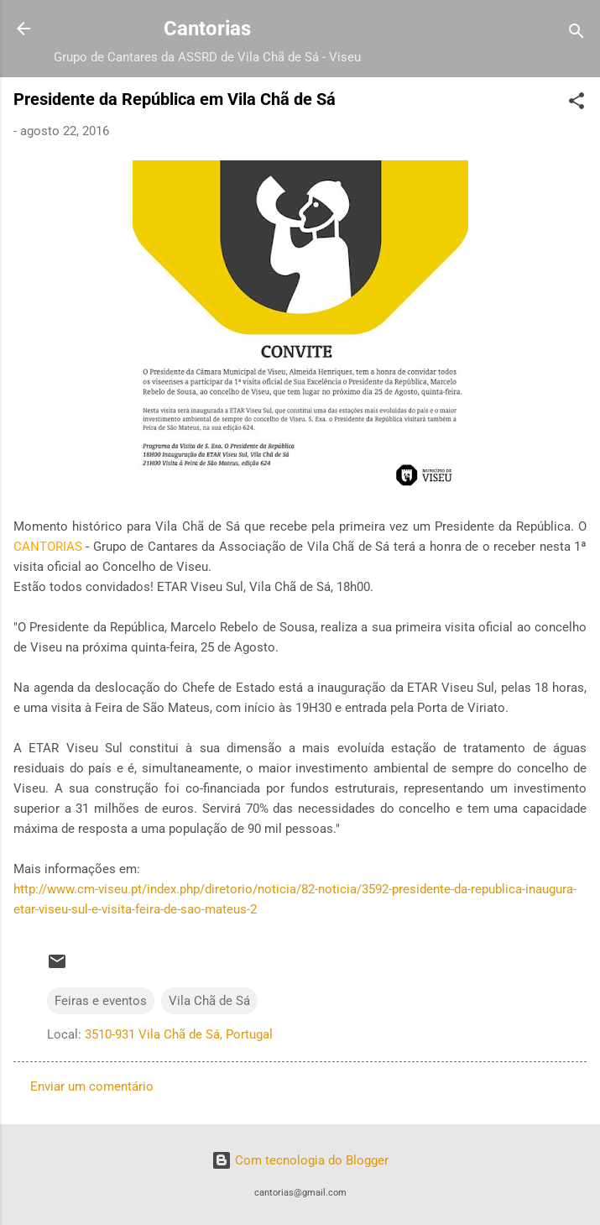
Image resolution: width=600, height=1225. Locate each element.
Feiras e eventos (101, 1000)
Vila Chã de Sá (209, 1000)
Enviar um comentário (92, 1086)
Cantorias (207, 28)
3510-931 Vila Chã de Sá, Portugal (179, 1034)
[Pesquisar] (576, 34)
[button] (576, 104)
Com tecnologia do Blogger (300, 1160)
